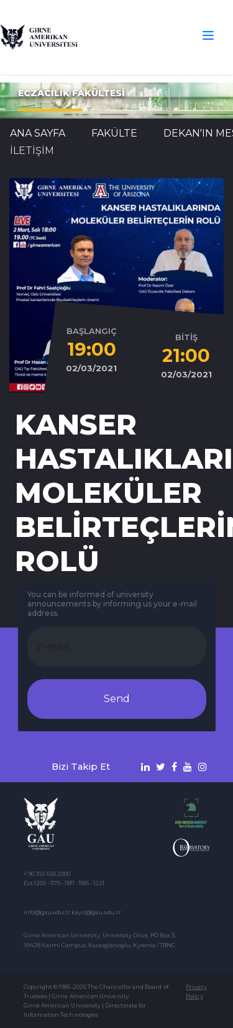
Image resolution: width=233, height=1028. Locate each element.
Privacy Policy (196, 991)
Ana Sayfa (37, 133)
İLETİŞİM (32, 150)
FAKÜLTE (114, 133)
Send (117, 699)
